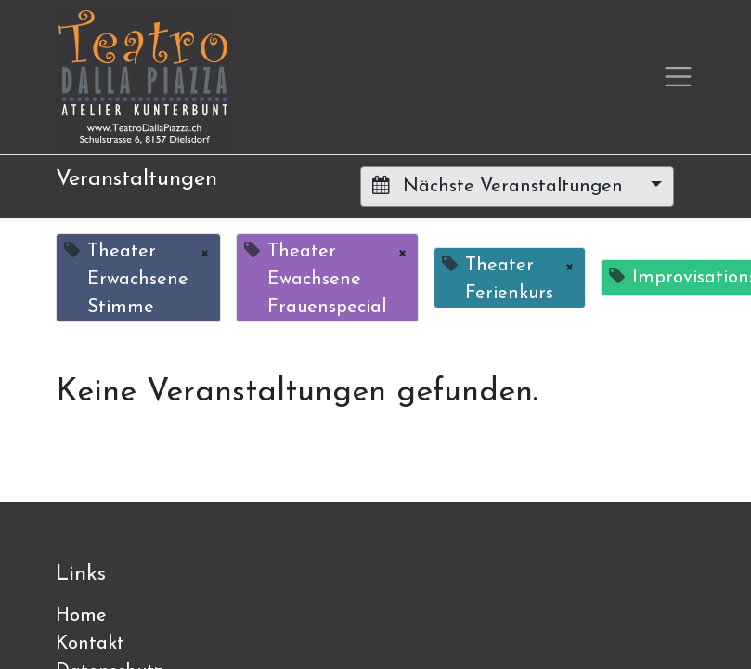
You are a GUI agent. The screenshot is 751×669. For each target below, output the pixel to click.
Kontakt (90, 644)
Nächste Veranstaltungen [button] (500, 186)
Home (81, 616)
